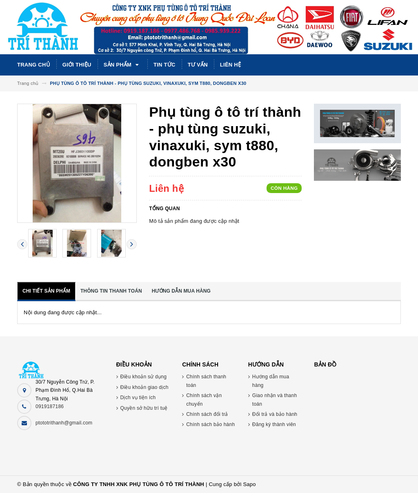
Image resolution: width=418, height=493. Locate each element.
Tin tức (164, 65)
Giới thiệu (76, 65)
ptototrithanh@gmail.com (64, 423)
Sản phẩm (122, 65)
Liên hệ (230, 65)
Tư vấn (198, 65)
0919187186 (50, 406)
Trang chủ (33, 65)
